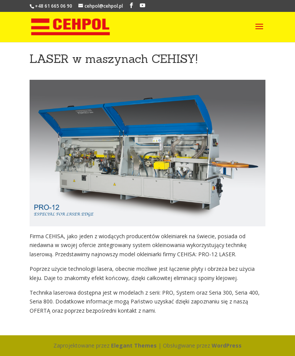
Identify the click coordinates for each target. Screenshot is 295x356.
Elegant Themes (134, 345)
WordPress (227, 345)
